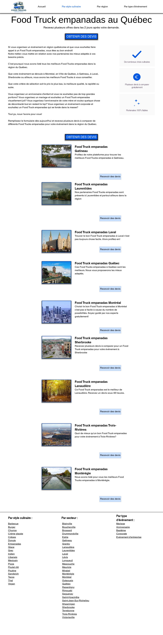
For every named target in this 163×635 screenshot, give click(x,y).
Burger (11, 527)
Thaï (10, 580)
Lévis (65, 557)
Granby (66, 543)
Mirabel (66, 570)
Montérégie (68, 573)
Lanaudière (68, 547)
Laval (65, 553)
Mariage (120, 523)
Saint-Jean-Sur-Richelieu (75, 600)
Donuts (12, 540)
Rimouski (67, 590)
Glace (11, 547)
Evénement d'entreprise (128, 537)
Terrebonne (68, 610)
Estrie (65, 537)
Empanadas (14, 543)
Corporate (121, 533)
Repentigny (68, 587)
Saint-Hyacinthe (70, 597)
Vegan (11, 583)
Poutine (12, 570)
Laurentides (68, 550)
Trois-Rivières (69, 614)
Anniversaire (123, 527)
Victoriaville (68, 617)
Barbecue (13, 523)
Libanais (12, 557)
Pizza (11, 563)
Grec (10, 550)
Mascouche (68, 563)
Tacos (11, 577)
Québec (66, 583)
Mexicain (13, 560)
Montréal (66, 577)
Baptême (121, 530)
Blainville (67, 523)
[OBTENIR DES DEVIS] (81, 36)
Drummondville (70, 533)
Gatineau (67, 540)
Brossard (67, 530)
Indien (11, 553)
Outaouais (67, 580)
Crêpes (12, 537)
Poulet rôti (13, 567)
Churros (12, 530)
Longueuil (67, 560)
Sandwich (13, 573)
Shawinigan (68, 604)
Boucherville (69, 527)
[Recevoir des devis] (110, 177)
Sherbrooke (68, 607)
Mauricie (66, 567)
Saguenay (67, 593)
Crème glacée (15, 533)
